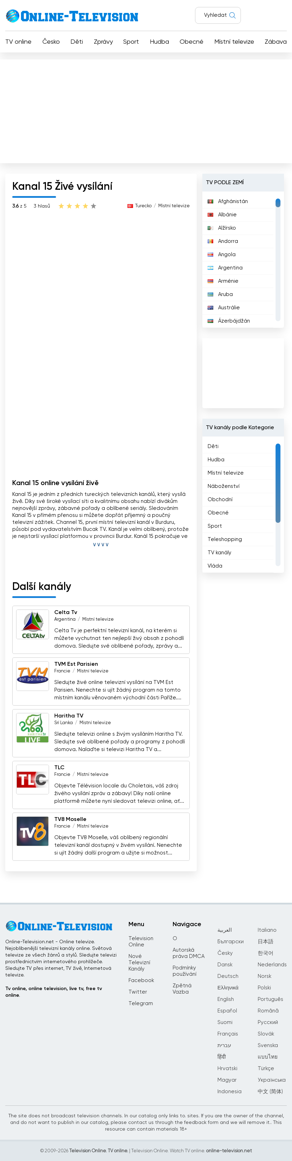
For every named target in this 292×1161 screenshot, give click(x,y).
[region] (243, 260)
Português (270, 999)
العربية (224, 930)
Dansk (224, 964)
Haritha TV (68, 716)
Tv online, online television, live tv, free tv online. (53, 992)
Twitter (137, 992)
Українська (272, 1080)
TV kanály (219, 552)
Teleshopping (225, 539)
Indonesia (229, 1091)
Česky (225, 953)
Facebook (141, 980)
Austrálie (224, 307)
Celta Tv (65, 612)
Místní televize (234, 42)
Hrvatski (227, 1068)
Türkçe (266, 1068)
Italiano (267, 930)
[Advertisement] (146, 110)
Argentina (65, 619)
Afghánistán (228, 201)
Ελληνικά (227, 987)
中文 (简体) (270, 1091)
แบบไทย (268, 1057)
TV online (18, 42)
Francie (62, 671)
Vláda (215, 566)
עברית (224, 1045)
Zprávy (103, 42)
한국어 (265, 953)
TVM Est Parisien (76, 664)
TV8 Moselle (70, 819)
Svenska (268, 1045)
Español (227, 1011)
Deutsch (227, 976)
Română (268, 1011)
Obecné (191, 42)
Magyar (227, 1080)
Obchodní (220, 499)
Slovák (266, 1034)
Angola (222, 254)
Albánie (222, 214)
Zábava (276, 42)
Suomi (224, 1022)
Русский (268, 1022)
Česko (51, 42)
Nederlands (272, 964)
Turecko (143, 206)
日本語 (265, 941)
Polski (264, 987)
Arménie (223, 281)
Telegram (140, 1003)
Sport (131, 42)
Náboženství (223, 486)
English (225, 999)
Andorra (223, 241)
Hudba (159, 42)
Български (230, 941)
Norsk (264, 976)
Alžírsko (222, 228)
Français (227, 1034)
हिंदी (221, 1057)
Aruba (220, 294)
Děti (76, 42)
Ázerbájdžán (229, 321)
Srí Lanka (63, 723)
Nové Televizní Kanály (139, 963)
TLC (59, 768)
